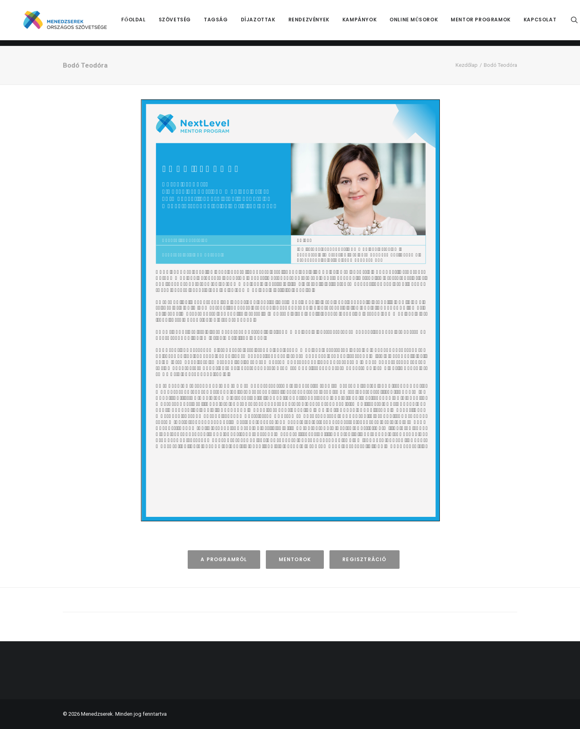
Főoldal (144, 22)
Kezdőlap (467, 65)
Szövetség (185, 22)
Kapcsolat (550, 22)
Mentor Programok (492, 22)
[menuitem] (144, 23)
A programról (224, 559)
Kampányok (370, 22)
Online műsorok (424, 22)
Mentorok (295, 559)
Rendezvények (319, 22)
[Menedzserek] (70, 23)
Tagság (227, 22)
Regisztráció (364, 559)
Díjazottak (268, 22)
